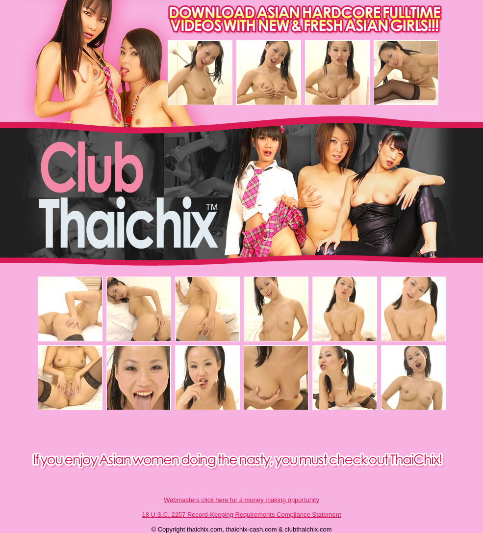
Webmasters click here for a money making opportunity (241, 500)
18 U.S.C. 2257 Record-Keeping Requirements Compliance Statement (241, 514)
